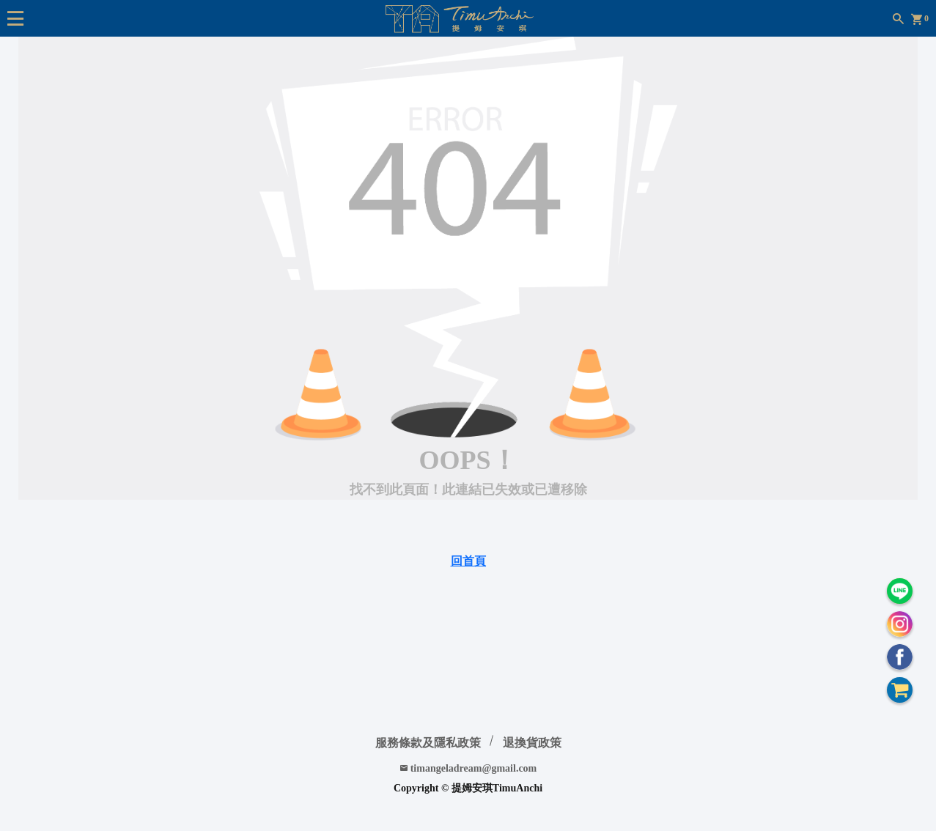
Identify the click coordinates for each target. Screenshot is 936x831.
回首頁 (468, 561)
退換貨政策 (532, 742)
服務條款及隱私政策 (428, 742)
